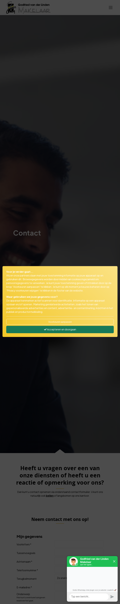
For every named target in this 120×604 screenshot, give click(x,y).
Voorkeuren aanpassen (60, 321)
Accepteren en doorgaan (60, 329)
